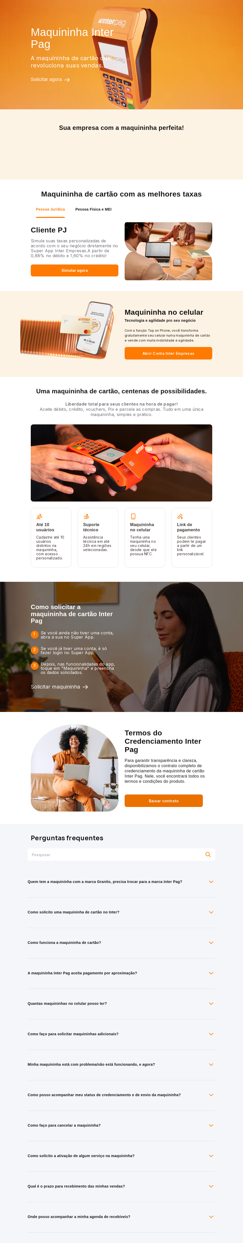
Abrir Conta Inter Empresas (169, 353)
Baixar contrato (164, 801)
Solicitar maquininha (59, 687)
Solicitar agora (50, 80)
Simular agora (75, 270)
